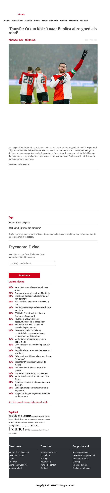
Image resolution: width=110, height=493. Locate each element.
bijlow (16, 419)
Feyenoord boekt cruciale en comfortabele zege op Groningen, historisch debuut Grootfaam (30, 333)
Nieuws (21, 14)
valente (33, 430)
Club (54, 14)
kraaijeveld (14, 425)
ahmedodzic (35, 416)
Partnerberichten (48, 465)
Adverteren (46, 462)
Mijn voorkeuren (80, 465)
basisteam (47, 416)
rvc (38, 426)
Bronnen (63, 21)
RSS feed (84, 21)
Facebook (53, 21)
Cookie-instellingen (82, 468)
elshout (18, 422)
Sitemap (76, 462)
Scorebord (73, 21)
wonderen (14, 433)
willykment (45, 430)
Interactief (43, 14)
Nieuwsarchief (15, 468)
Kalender (13, 462)
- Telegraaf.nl (29, 40)
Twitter (44, 21)
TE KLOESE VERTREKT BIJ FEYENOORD (31, 373)
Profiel (63, 14)
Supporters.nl (81, 446)
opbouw (26, 426)
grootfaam (31, 422)
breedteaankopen (32, 419)
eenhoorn (12, 422)
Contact (44, 468)
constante (47, 419)
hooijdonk (41, 422)
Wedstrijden (17, 21)
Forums (31, 14)
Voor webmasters (49, 452)
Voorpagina (9, 14)
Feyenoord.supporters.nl (84, 455)
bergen (11, 419)
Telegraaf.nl (24, 164)
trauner (16, 429)
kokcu (18, 222)
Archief (7, 21)
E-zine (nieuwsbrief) (18, 465)
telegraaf (26, 222)
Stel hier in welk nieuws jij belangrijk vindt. (28, 402)
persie (33, 425)
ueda (27, 429)
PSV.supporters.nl (81, 458)
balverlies (41, 416)
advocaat (26, 416)
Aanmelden (14, 452)
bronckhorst (41, 419)
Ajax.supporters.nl (81, 452)
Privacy (44, 458)
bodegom (21, 419)
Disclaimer (45, 455)
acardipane (15, 415)
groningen (24, 422)
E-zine (37, 21)
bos (26, 419)
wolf (10, 433)
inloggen (8, 2)
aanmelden (19, 2)
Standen (28, 21)
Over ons (46, 446)
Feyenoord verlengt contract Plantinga (32, 293)
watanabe (38, 430)
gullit (36, 422)
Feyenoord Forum (16, 455)
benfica (12, 222)
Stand (11, 458)
